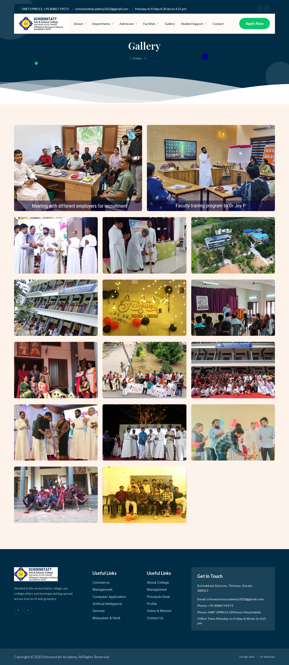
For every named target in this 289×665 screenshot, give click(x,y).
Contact (218, 24)
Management (102, 589)
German (99, 611)
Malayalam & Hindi (106, 618)
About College (158, 582)
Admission (126, 24)
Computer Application (109, 597)
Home (135, 58)
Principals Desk (158, 597)
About (78, 24)
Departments (101, 24)
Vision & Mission (159, 611)
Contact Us (155, 618)
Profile (152, 604)
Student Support (192, 24)
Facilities (149, 24)
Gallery (170, 24)
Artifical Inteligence (107, 604)
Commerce (101, 582)
